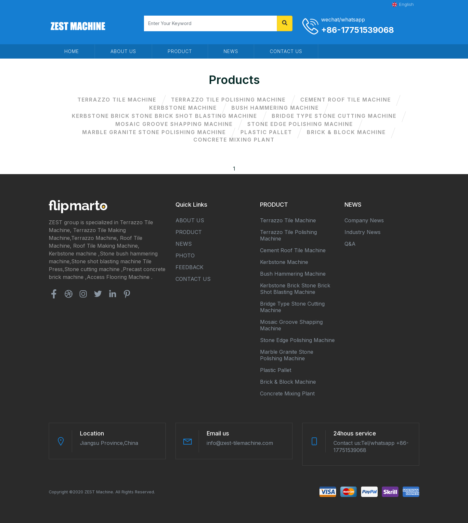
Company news (364, 220)
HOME (71, 51)
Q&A (350, 244)
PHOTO (185, 255)
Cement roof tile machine (345, 99)
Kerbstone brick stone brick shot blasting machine (164, 116)
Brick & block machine (346, 132)
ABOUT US (123, 51)
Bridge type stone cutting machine (334, 116)
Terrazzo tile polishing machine (228, 99)
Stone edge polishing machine (300, 124)
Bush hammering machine (275, 107)
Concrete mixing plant (234, 139)
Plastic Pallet (266, 132)
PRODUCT (180, 51)
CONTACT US (286, 51)
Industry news (362, 232)
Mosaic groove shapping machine (174, 124)
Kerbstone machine (183, 107)
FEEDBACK (189, 267)
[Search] (210, 23)
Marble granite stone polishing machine (154, 132)
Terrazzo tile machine (116, 99)
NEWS (231, 51)
